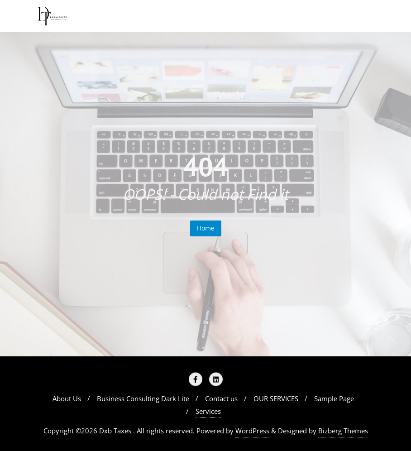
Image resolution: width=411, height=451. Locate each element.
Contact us (221, 398)
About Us (67, 398)
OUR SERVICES (275, 398)
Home (206, 228)
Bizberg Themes (343, 430)
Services (208, 411)
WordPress (252, 430)
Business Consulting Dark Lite (143, 398)
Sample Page (334, 398)
